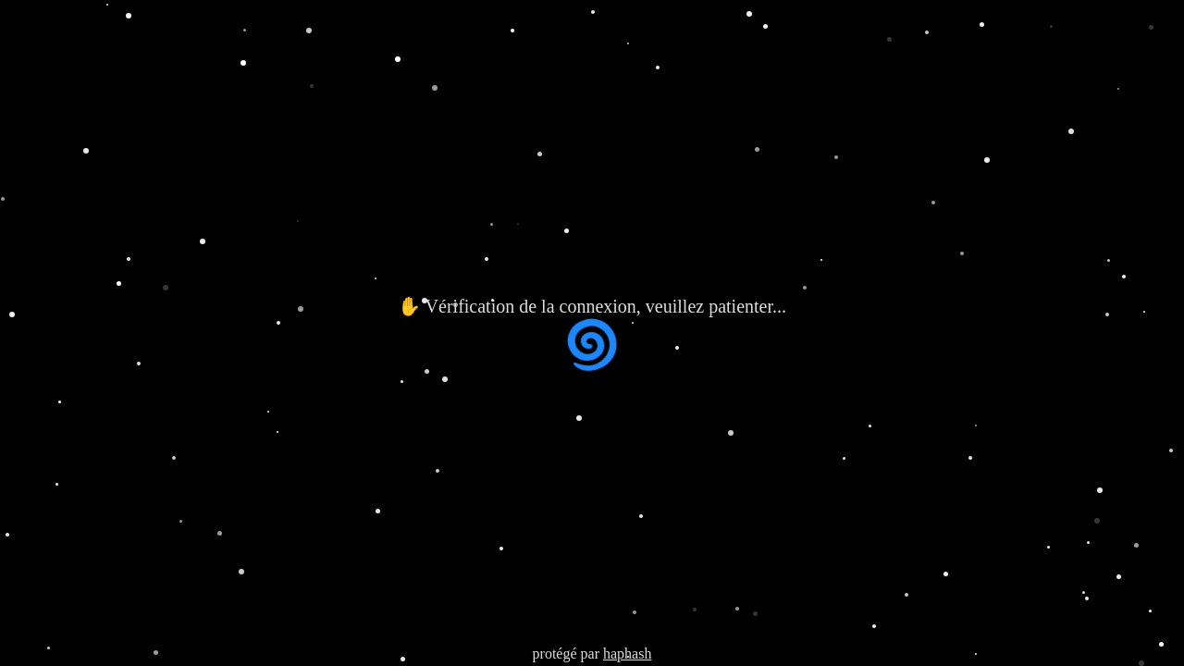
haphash (627, 653)
